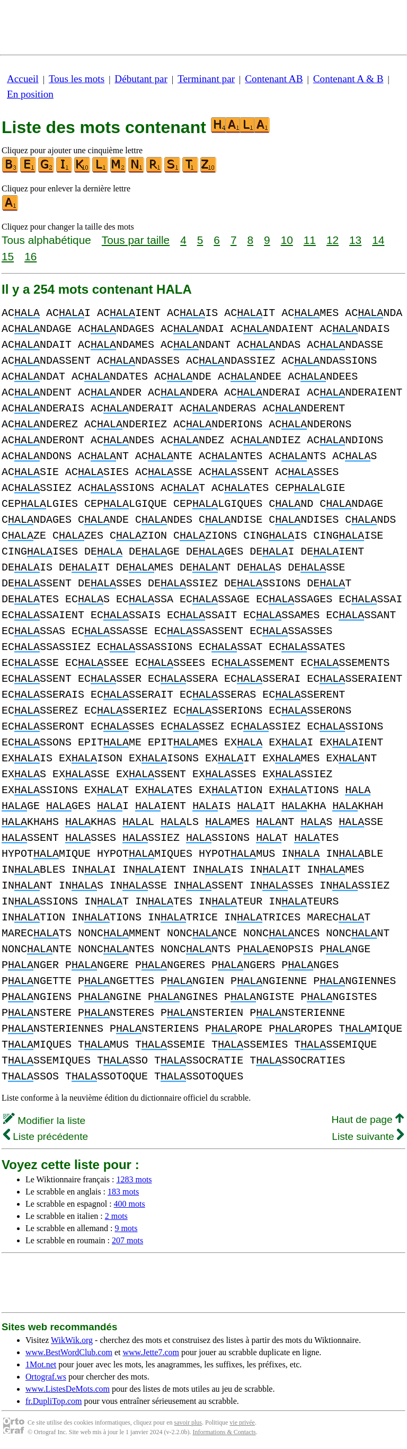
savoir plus (188, 1422)
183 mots (123, 1191)
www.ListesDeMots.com (67, 1388)
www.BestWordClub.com (68, 1352)
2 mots (116, 1215)
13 (355, 240)
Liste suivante (368, 1136)
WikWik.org (72, 1340)
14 (378, 240)
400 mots (129, 1203)
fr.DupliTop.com (53, 1401)
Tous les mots (76, 78)
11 (310, 240)
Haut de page (367, 1119)
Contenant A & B (348, 78)
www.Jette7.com (150, 1352)
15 (8, 256)
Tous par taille (136, 240)
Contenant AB (274, 78)
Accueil (23, 78)
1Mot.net (40, 1364)
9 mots (125, 1228)
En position (30, 94)
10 (287, 240)
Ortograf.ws (45, 1376)
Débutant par (140, 78)
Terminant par (206, 78)
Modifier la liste (44, 1120)
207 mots (127, 1240)
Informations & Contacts (223, 1432)
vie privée (242, 1422)
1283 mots (134, 1179)
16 (30, 256)
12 (332, 240)
